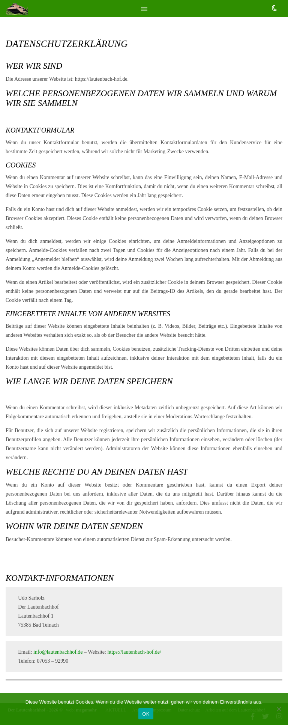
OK (145, 714)
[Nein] (278, 709)
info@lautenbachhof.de (57, 652)
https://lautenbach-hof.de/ (134, 652)
